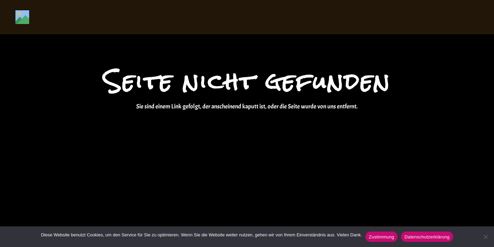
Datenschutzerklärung (426, 236)
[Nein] (485, 236)
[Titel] (22, 17)
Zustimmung (381, 236)
